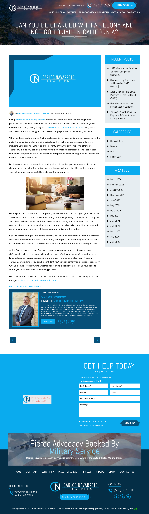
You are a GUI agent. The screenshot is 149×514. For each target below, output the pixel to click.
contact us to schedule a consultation (36, 280)
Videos (114, 12)
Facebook (60, 321)
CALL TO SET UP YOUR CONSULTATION (25, 286)
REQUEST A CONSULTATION (74, 497)
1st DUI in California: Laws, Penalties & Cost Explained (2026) (123, 95)
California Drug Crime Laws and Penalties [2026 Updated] (123, 83)
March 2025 (116, 210)
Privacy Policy (96, 425)
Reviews (86, 471)
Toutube (72, 321)
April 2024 (115, 221)
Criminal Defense (41, 113)
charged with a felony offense (30, 119)
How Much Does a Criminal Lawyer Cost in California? (122, 105)
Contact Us (133, 12)
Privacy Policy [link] (102, 508)
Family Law (115, 156)
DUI (112, 151)
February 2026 (117, 184)
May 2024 (115, 215)
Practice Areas (87, 12)
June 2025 (115, 200)
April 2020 (115, 241)
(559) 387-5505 (124, 490)
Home (51, 12)
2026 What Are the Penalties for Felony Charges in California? (123, 71)
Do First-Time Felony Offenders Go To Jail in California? (13, 340)
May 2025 (115, 205)
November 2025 (117, 195)
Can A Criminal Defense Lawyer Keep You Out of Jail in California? (97, 340)
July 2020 (115, 236)
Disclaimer (84, 426)
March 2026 (116, 179)
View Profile (48, 321)
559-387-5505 (101, 5)
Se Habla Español (122, 5)
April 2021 (115, 226)
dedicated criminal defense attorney (65, 127)
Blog (122, 12)
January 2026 (116, 189)
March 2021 (116, 231)
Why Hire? (72, 12)
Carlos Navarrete (24, 113)
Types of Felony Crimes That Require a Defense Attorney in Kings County (123, 115)
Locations (103, 12)
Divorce (113, 146)
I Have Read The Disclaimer (94, 421)
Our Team (60, 12)
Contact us (126, 471)
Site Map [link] (90, 508)
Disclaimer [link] (79, 508)
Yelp (66, 321)
